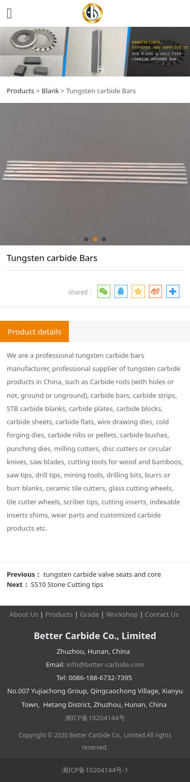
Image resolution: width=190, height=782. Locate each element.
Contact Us (162, 614)
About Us (24, 614)
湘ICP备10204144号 (95, 717)
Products (20, 90)
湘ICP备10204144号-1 (95, 769)
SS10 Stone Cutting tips (67, 584)
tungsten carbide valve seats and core (102, 574)
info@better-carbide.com (105, 664)
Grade (89, 614)
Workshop (122, 614)
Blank (50, 90)
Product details (34, 331)
